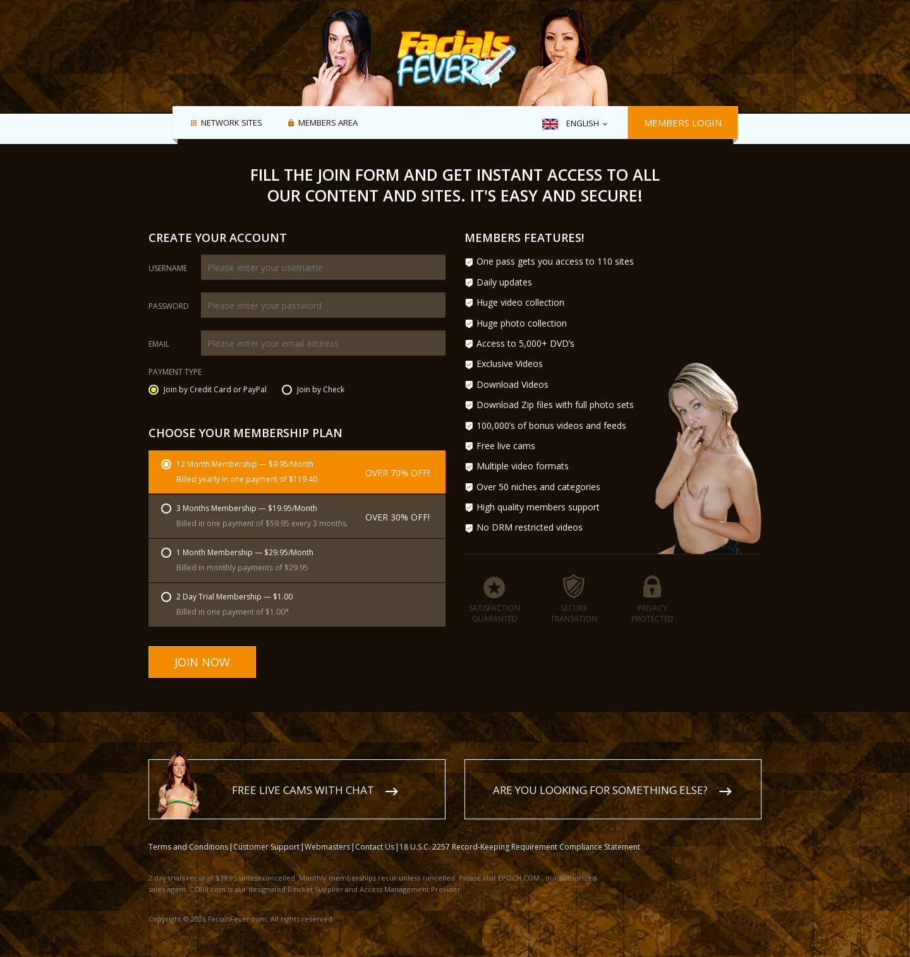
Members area (328, 123)
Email (159, 344)
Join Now (202, 662)
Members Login (683, 122)
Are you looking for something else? (600, 778)
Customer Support (266, 834)
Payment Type (175, 372)
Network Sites (231, 123)
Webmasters (327, 834)
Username (168, 268)
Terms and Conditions (188, 834)
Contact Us (374, 834)
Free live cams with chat (303, 778)
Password (169, 306)
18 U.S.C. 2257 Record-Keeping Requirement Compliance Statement (519, 834)
